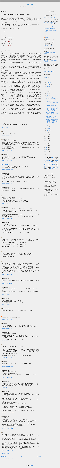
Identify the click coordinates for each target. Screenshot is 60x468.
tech (57, 167)
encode (51, 168)
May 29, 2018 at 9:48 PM (7, 135)
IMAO (51, 161)
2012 (46, 141)
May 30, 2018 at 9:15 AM (7, 233)
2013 (46, 140)
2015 (46, 136)
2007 (46, 151)
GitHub (27, 6)
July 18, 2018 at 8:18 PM (7, 387)
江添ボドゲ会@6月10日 (51, 96)
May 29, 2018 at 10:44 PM (7, 150)
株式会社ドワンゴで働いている (50, 45)
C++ (45, 157)
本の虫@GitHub (32, 6)
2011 (46, 143)
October (48, 86)
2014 (46, 138)
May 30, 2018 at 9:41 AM (7, 247)
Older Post (39, 456)
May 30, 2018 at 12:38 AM (7, 169)
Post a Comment (5, 453)
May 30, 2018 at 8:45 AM (7, 203)
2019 (46, 79)
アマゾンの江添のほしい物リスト (51, 17)
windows (53, 164)
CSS (56, 168)
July (47, 91)
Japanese (45, 167)
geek (51, 169)
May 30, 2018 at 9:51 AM (7, 257)
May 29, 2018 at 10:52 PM (7, 160)
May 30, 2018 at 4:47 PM (7, 312)
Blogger (32, 465)
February (48, 128)
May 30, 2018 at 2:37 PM (7, 294)
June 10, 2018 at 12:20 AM (7, 366)
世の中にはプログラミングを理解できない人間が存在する (52, 100)
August (48, 89)
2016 (46, 134)
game (45, 166)
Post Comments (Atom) (10, 458)
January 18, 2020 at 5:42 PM (7, 450)
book (45, 164)
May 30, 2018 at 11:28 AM (7, 283)
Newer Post (3, 456)
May (48, 95)
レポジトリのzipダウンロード (50, 28)
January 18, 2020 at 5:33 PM (7, 428)
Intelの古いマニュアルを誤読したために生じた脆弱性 (52, 113)
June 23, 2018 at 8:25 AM (7, 377)
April (48, 124)
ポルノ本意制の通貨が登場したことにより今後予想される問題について (52, 104)
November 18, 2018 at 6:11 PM (8, 412)
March (48, 126)
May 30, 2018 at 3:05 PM (7, 304)
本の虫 (30, 4)
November (49, 84)
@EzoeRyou (38, 6)
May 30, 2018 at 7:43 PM (7, 319)
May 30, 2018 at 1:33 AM (7, 183)
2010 (46, 145)
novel (48, 169)
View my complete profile (49, 71)
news (45, 158)
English (53, 166)
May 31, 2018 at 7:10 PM (7, 340)
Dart (45, 169)
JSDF (47, 168)
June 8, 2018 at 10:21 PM (7, 357)
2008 (46, 149)
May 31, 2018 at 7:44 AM (7, 328)
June (48, 93)
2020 (46, 77)
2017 (46, 132)
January (48, 130)
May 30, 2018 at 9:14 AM (7, 218)
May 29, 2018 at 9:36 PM (7, 127)
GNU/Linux (47, 163)
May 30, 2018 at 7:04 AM (7, 191)
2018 (46, 80)
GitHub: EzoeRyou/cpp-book (49, 26)
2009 (46, 147)
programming (11, 117)
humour (56, 160)
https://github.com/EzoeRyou (49, 52)
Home (21, 456)
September (49, 88)
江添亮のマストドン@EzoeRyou (50, 53)
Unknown (4, 316)
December (49, 82)
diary (52, 157)
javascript (52, 167)
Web (53, 158)
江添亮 (46, 37)
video (54, 163)
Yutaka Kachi (5, 164)
